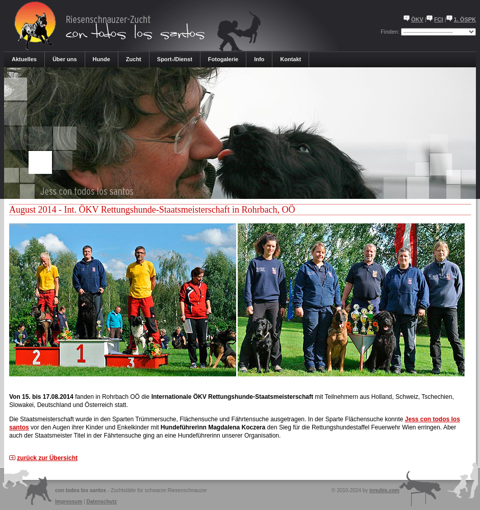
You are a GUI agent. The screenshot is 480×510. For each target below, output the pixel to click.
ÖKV (417, 19)
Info (259, 59)
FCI (438, 19)
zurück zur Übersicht (47, 458)
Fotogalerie (223, 59)
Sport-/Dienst (174, 59)
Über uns (65, 59)
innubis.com (384, 490)
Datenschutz (102, 501)
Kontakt (290, 59)
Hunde (101, 59)
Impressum (68, 501)
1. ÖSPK (465, 19)
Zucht (133, 59)
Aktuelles (24, 59)
